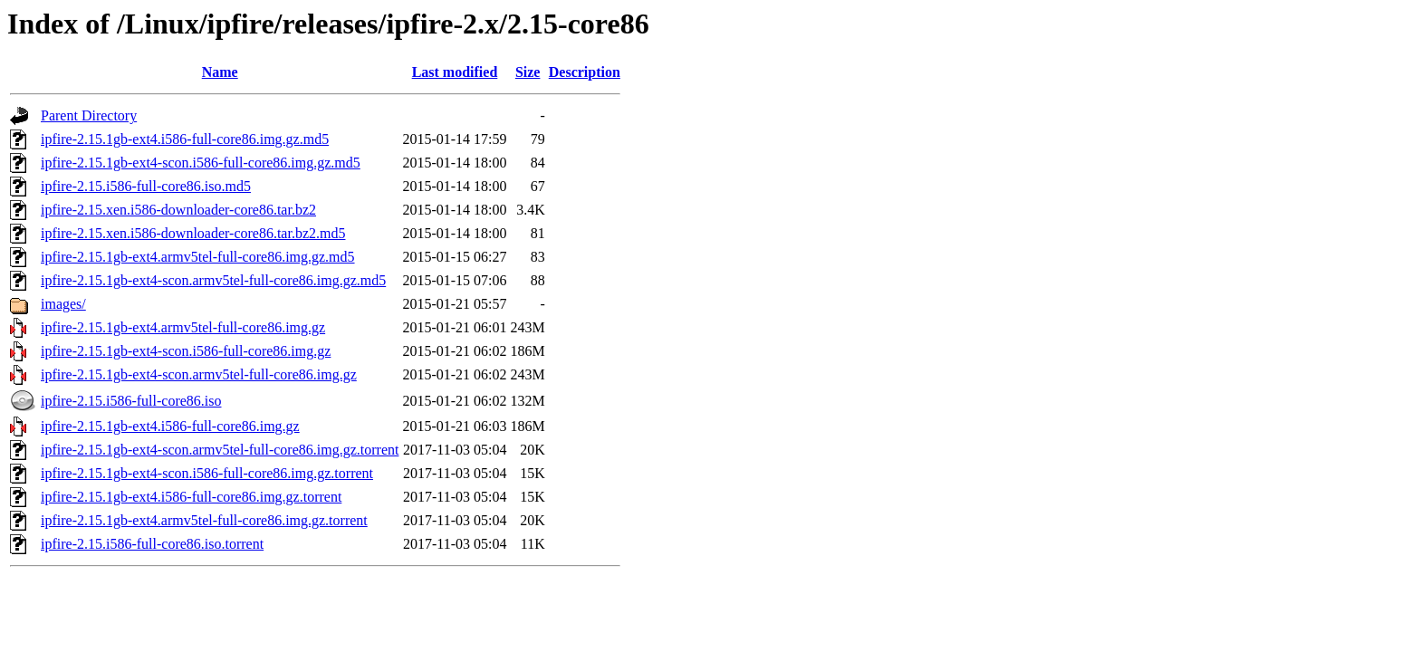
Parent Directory (89, 115)
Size (528, 72)
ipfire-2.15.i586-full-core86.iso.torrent (152, 543)
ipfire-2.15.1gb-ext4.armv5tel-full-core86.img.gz (183, 327)
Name (220, 72)
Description (584, 72)
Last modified (455, 72)
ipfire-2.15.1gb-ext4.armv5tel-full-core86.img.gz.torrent (204, 520)
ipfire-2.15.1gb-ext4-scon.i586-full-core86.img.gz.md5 (200, 162)
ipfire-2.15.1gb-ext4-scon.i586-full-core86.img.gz (186, 351)
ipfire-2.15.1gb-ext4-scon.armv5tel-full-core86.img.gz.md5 (213, 280)
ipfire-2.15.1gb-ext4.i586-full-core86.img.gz (170, 426)
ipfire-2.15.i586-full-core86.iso (131, 400)
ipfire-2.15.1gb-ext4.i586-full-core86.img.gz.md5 (185, 139)
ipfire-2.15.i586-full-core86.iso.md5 (146, 186)
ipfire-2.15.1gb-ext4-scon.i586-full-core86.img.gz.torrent (207, 473)
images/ (63, 304)
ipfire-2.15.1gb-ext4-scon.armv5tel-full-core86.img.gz (199, 374)
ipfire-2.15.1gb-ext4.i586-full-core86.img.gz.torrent (191, 496)
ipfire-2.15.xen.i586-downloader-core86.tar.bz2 (178, 209)
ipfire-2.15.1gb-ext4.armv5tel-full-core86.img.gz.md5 (198, 256)
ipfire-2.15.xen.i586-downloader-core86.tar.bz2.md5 (193, 233)
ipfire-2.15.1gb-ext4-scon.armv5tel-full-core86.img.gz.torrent (219, 449)
